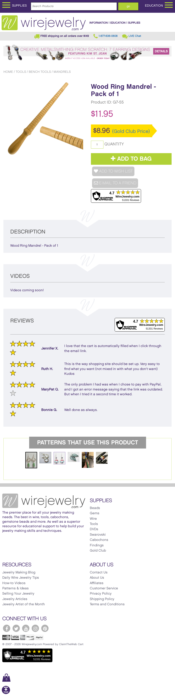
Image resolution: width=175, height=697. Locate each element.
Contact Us (99, 572)
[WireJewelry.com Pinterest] (45, 628)
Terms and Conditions (107, 604)
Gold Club (98, 550)
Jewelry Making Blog (18, 572)
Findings (97, 545)
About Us (97, 577)
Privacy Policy (101, 593)
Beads (95, 508)
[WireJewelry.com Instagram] (35, 628)
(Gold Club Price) (131, 131)
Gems (94, 513)
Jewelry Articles (14, 599)
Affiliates (96, 583)
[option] (43, 119)
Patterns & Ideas (15, 588)
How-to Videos (14, 583)
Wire (93, 518)
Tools (21, 71)
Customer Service (104, 588)
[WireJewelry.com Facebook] (6, 628)
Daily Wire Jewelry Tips (20, 577)
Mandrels (62, 71)
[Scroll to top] (6, 693)
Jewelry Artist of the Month (23, 604)
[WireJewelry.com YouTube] (25, 628)
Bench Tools (40, 71)
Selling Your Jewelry (18, 593)
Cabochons (99, 540)
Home (8, 71)
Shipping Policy (102, 599)
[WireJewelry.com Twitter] (16, 628)
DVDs (94, 529)
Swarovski (98, 534)
